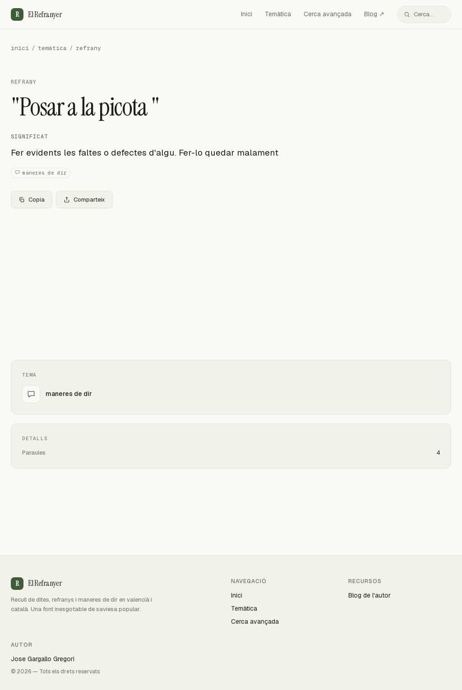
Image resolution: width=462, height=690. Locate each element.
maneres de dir (41, 173)
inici (20, 48)
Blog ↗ (374, 14)
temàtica (52, 48)
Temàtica (278, 14)
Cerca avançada (327, 14)
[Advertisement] (231, 282)
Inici (246, 14)
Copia (31, 199)
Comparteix (84, 199)
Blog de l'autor (369, 595)
